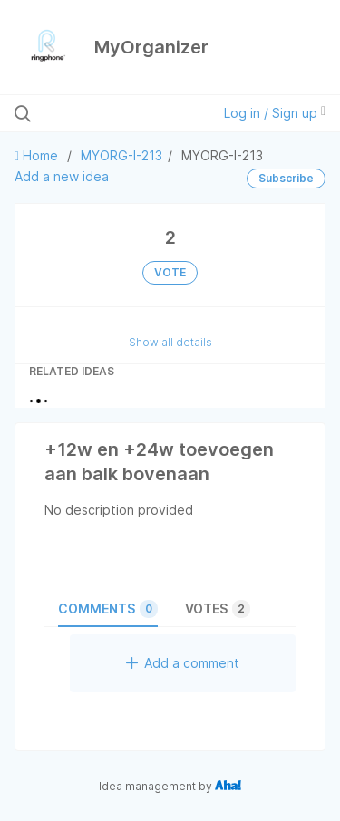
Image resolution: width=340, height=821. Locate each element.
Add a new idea (62, 176)
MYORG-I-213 (121, 155)
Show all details (170, 342)
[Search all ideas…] (108, 113)
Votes (217, 609)
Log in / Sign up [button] (274, 113)
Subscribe (286, 178)
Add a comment (182, 663)
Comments (108, 609)
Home (38, 155)
